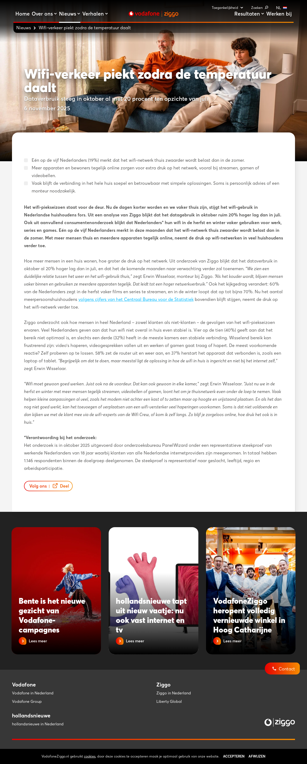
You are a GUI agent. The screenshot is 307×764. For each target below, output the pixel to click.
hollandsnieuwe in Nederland (38, 724)
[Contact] (285, 665)
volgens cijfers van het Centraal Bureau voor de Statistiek (136, 299)
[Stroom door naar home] (153, 14)
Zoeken (259, 8)
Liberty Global (169, 701)
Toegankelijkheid (227, 8)
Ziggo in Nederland (173, 693)
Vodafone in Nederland (32, 693)
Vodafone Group (27, 701)
